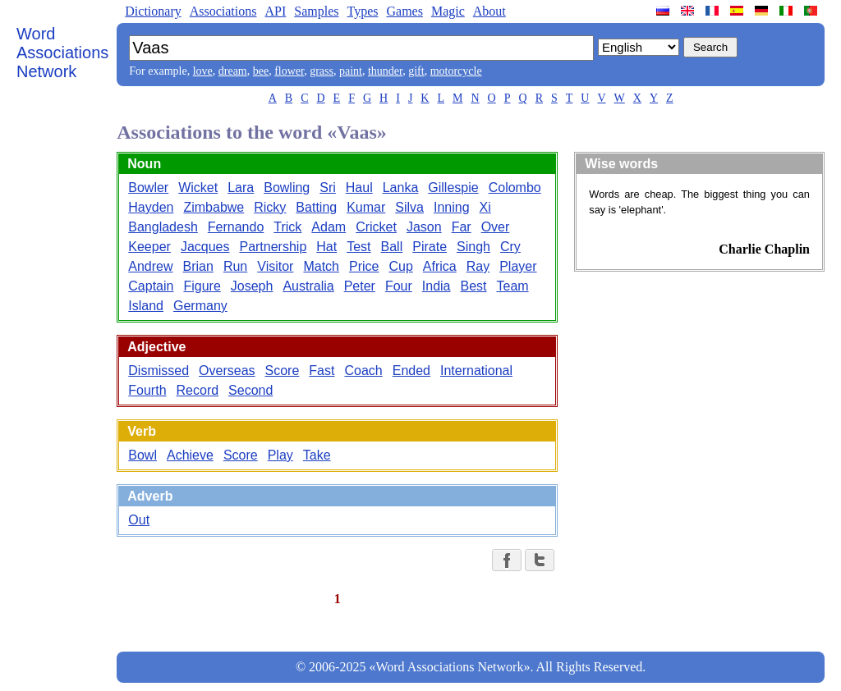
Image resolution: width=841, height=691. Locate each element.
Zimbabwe (213, 207)
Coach (363, 371)
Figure (201, 286)
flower (289, 71)
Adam (328, 227)
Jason (424, 227)
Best (474, 286)
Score (282, 371)
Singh (473, 247)
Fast (321, 371)
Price (364, 266)
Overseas (227, 371)
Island (145, 306)
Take (317, 455)
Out (138, 520)
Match (321, 266)
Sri (327, 187)
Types (362, 11)
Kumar (366, 207)
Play (280, 455)
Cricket (376, 227)
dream (232, 71)
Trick (287, 227)
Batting (316, 207)
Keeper (149, 247)
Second (250, 390)
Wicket (198, 187)
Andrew (150, 266)
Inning (452, 207)
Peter (359, 286)
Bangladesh (163, 227)
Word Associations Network (62, 52)
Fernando (236, 227)
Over (495, 227)
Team (513, 286)
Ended (411, 371)
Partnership (272, 247)
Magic (448, 11)
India (436, 286)
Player (517, 266)
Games (404, 11)
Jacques (205, 247)
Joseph (252, 286)
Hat (326, 247)
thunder (385, 71)
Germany (200, 306)
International (476, 371)
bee (261, 71)
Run (235, 266)
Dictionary (153, 11)
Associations (223, 11)
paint (350, 71)
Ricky (270, 207)
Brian (198, 266)
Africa (440, 266)
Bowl (142, 455)
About (489, 11)
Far (461, 227)
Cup (400, 266)
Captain (150, 286)
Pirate (429, 247)
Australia (308, 286)
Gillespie (453, 187)
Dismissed (158, 371)
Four (398, 286)
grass (321, 71)
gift (416, 71)
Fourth (147, 390)
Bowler (148, 187)
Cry (510, 247)
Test (358, 247)
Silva (409, 207)
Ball (392, 247)
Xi (485, 207)
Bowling (287, 187)
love (203, 71)
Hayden (150, 207)
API (275, 11)
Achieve (190, 455)
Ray (477, 266)
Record (198, 390)
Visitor (275, 266)
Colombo (515, 187)
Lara (240, 187)
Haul (359, 187)
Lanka (401, 187)
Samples (316, 11)
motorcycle (456, 71)
